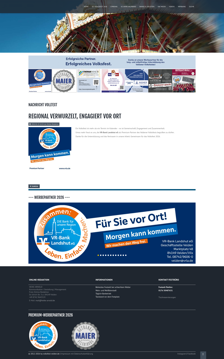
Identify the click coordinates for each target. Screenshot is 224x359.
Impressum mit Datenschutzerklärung (77, 353)
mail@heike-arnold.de (45, 300)
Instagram (182, 353)
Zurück (35, 186)
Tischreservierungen (167, 297)
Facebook (191, 353)
